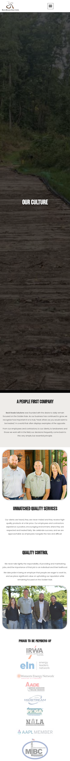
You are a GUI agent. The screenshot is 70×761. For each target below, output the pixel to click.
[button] (50, 6)
